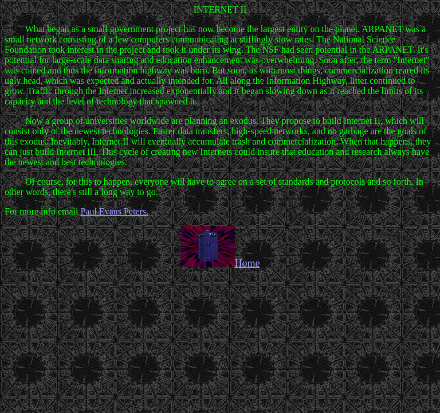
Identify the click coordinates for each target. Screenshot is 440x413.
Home (220, 263)
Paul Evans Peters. (114, 211)
